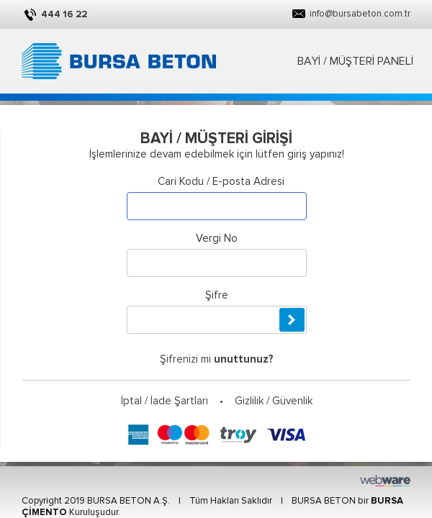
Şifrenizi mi (217, 359)
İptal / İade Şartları (164, 400)
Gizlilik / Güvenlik (273, 400)
